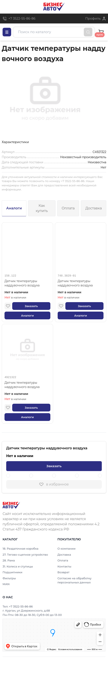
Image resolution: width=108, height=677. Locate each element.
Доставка (93, 208)
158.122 (10, 276)
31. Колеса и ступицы (18, 566)
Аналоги (14, 208)
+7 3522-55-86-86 (21, 18)
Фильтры (9, 578)
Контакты (64, 566)
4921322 (10, 377)
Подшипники (12, 572)
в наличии (15, 297)
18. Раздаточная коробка (20, 548)
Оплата (68, 208)
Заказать (31, 306)
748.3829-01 (67, 276)
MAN (6, 584)
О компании (66, 548)
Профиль (93, 18)
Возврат (63, 572)
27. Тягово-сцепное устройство (25, 554)
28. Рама (9, 560)
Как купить (42, 208)
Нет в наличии (16, 292)
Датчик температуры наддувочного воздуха (22, 283)
